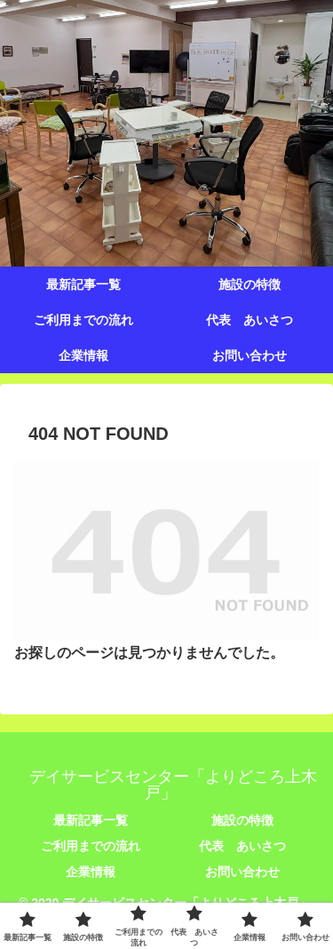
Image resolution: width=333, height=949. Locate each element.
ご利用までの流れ (90, 846)
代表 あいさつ (242, 846)
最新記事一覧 (90, 820)
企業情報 (90, 872)
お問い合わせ (242, 872)
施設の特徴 (242, 820)
